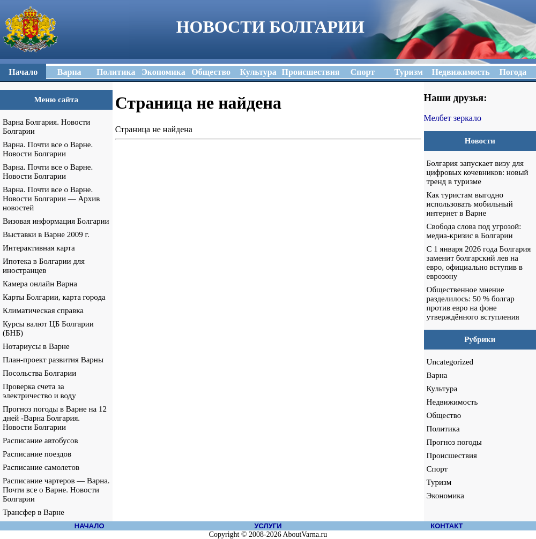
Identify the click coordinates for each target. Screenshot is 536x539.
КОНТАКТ (446, 526)
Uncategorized (450, 362)
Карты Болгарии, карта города (54, 297)
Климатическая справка (43, 310)
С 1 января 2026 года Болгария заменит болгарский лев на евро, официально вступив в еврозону (479, 262)
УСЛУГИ (267, 526)
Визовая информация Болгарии (56, 221)
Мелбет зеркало (452, 118)
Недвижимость (452, 402)
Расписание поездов (37, 454)
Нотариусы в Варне (36, 346)
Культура (442, 388)
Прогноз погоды (454, 442)
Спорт (437, 469)
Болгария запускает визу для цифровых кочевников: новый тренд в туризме (477, 172)
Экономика (445, 495)
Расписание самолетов (41, 467)
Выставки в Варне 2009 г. (46, 234)
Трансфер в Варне (33, 512)
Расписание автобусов (40, 440)
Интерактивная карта (39, 248)
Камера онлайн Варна (40, 283)
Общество (444, 415)
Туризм (439, 482)
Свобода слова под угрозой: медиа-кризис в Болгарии (474, 231)
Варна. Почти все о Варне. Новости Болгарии (48, 149)
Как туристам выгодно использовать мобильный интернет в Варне (470, 204)
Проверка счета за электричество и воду (39, 391)
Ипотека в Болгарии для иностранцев (44, 266)
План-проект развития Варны (53, 359)
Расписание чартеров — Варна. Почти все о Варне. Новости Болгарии (56, 489)
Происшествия (452, 455)
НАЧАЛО (90, 526)
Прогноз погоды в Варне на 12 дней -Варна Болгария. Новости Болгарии (55, 418)
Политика (443, 428)
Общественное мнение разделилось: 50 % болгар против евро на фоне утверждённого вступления (473, 303)
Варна (437, 375)
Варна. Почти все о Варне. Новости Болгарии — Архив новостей (51, 198)
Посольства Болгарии (39, 373)
